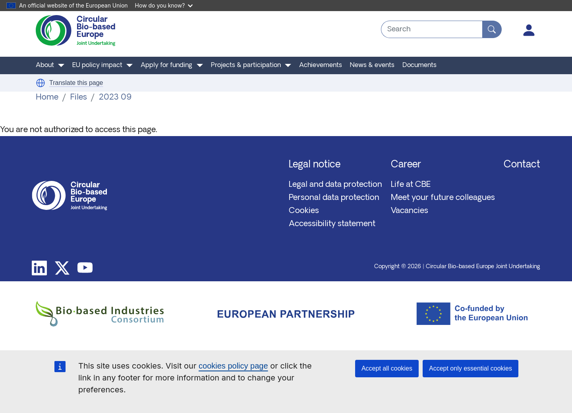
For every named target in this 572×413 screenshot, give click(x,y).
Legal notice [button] (314, 165)
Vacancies (409, 211)
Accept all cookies (386, 368)
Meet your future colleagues (443, 198)
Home (47, 98)
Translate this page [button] (76, 82)
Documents (419, 65)
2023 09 (115, 98)
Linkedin (39, 268)
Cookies (304, 211)
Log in (529, 30)
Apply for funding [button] (166, 65)
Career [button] (406, 165)
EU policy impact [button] (97, 65)
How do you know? (164, 5)
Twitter (62, 268)
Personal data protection (334, 198)
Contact (522, 165)
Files (78, 98)
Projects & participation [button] (246, 65)
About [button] (45, 65)
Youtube (85, 268)
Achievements (320, 65)
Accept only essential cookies (470, 368)
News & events (372, 65)
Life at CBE (411, 185)
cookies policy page (233, 365)
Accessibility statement (332, 224)
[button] (40, 83)
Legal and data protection (335, 185)
